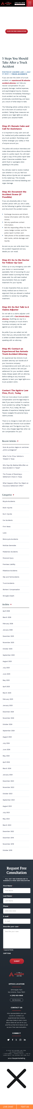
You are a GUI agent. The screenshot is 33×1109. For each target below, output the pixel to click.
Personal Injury (8, 558)
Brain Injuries (7, 508)
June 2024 (6, 749)
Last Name (8, 896)
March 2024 (7, 768)
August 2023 (7, 806)
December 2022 (8, 831)
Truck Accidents (19, 74)
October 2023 (7, 793)
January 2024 (8, 775)
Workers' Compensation (11, 589)
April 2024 (6, 762)
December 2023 (8, 781)
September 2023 (9, 800)
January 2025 (8, 705)
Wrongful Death (8, 596)
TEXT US (25, 1107)
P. (10, 995)
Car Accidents (8, 520)
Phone (6, 906)
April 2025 (6, 686)
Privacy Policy (19, 1053)
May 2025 (6, 680)
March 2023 (7, 825)
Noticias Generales (9, 545)
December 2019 (8, 838)
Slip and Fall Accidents (11, 577)
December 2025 (8, 636)
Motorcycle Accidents (10, 539)
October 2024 (7, 724)
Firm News (6, 526)
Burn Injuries (7, 514)
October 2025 (7, 649)
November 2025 (8, 642)
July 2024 (6, 743)
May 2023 (6, 819)
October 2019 (7, 850)
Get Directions (16, 1000)
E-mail (6, 916)
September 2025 (9, 655)
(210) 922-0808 (20, 2)
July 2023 (6, 812)
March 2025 (7, 693)
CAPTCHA (7, 953)
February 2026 (8, 623)
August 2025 (7, 661)
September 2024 (9, 731)
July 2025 (6, 668)
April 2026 (6, 611)
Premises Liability (9, 564)
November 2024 (8, 718)
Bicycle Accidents (9, 501)
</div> (13, 1102)
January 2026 (8, 630)
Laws (4, 533)
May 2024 (6, 756)
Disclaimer (8, 1053)
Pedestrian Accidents (10, 552)
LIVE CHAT (8, 1107)
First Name (8, 886)
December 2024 (8, 712)
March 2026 (7, 617)
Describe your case (11, 926)
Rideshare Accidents (10, 571)
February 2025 (8, 699)
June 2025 (6, 674)
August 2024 (7, 737)
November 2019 (8, 844)
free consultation (20, 4)
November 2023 (8, 787)
